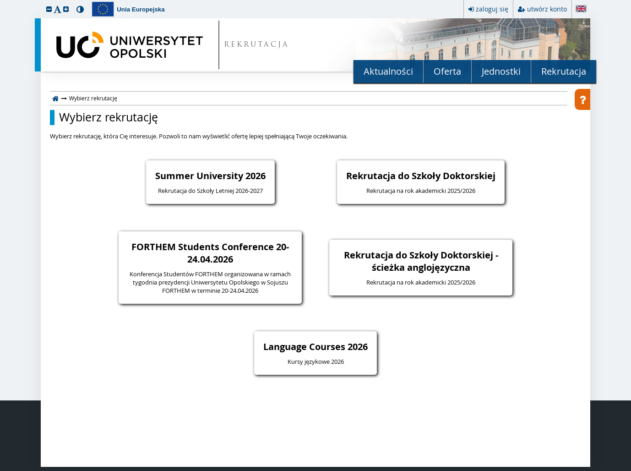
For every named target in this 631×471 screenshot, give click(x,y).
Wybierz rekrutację (108, 117)
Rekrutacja (563, 71)
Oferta (447, 71)
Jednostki (501, 71)
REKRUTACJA (256, 45)
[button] (49, 9)
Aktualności (388, 71)
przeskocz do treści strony (2, 2)
